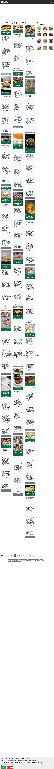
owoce (39, 560)
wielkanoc (41, 559)
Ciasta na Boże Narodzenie (24, 486)
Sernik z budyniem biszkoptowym (24, 643)
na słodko (32, 560)
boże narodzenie (33, 559)
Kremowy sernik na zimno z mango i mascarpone (24, 171)
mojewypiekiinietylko (24, 685)
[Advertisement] (27, 13)
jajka (17, 560)
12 (28, 555)
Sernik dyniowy (24, 75)
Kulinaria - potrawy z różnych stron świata (6, 641)
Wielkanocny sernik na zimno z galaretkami (24, 595)
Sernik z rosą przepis (6, 237)
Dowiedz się (40, 764)
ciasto (13, 561)
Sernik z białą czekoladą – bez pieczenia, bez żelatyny (6, 507)
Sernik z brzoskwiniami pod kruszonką (24, 368)
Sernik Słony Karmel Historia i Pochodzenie (7, 196)
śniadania (42, 560)
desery (18, 559)
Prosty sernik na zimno (23, 215)
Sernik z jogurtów (23, 321)
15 (35, 555)
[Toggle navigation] (51, 2)
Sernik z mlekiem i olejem (6, 33)
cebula (15, 561)
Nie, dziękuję (10, 767)
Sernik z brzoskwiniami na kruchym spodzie (6, 408)
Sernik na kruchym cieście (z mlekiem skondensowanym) (24, 262)
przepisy (14, 559)
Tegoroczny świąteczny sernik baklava (6, 307)
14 (33, 555)
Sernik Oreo (6, 70)
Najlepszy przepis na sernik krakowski (6, 597)
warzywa (37, 559)
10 (23, 555)
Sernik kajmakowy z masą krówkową (24, 535)
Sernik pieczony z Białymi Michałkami (6, 250)
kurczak (36, 560)
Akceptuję (3, 767)
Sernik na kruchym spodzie (6, 359)
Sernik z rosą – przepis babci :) (7, 455)
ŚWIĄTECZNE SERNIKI (24, 116)
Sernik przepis (24, 32)
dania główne (14, 560)
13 (30, 555)
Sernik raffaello (6, 141)
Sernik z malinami (23, 425)
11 (25, 555)
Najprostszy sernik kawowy (6, 91)
